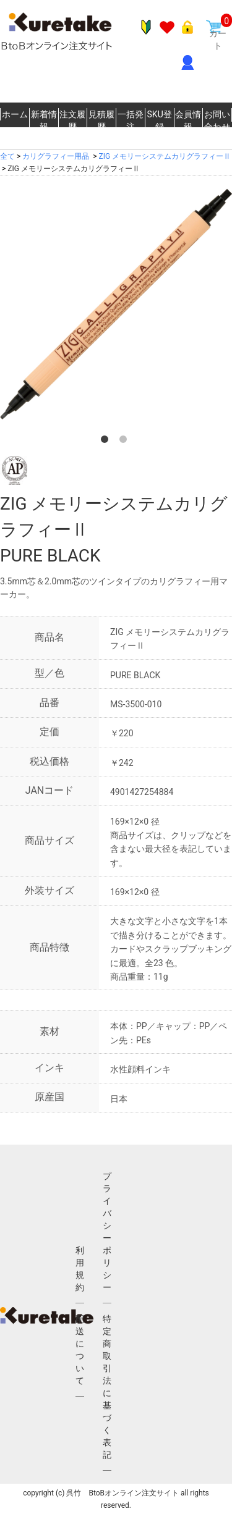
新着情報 (44, 120)
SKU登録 (159, 120)
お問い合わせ (217, 120)
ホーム (15, 114)
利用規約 (79, 1268)
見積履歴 (101, 120)
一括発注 (131, 120)
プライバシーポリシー (107, 1231)
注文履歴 (72, 120)
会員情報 (188, 120)
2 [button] (125, 441)
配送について (79, 1350)
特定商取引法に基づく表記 (107, 1387)
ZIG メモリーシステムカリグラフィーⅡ (165, 156)
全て (7, 156)
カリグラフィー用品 (55, 156)
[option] (116, 304)
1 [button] (107, 441)
